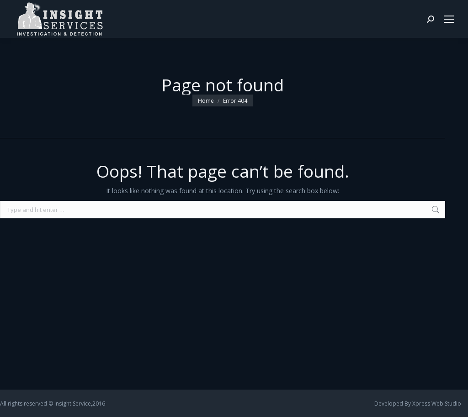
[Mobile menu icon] (448, 19)
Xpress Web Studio (436, 403)
